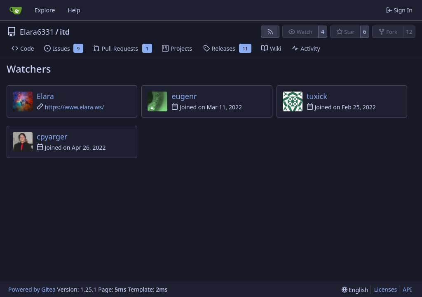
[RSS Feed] (270, 32)
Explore (45, 10)
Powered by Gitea (32, 289)
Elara (45, 96)
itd (65, 32)
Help (74, 10)
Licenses (385, 289)
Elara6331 (37, 32)
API (407, 289)
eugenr (184, 96)
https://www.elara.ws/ (74, 107)
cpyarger (52, 136)
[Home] (15, 10)
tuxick (317, 96)
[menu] (355, 290)
